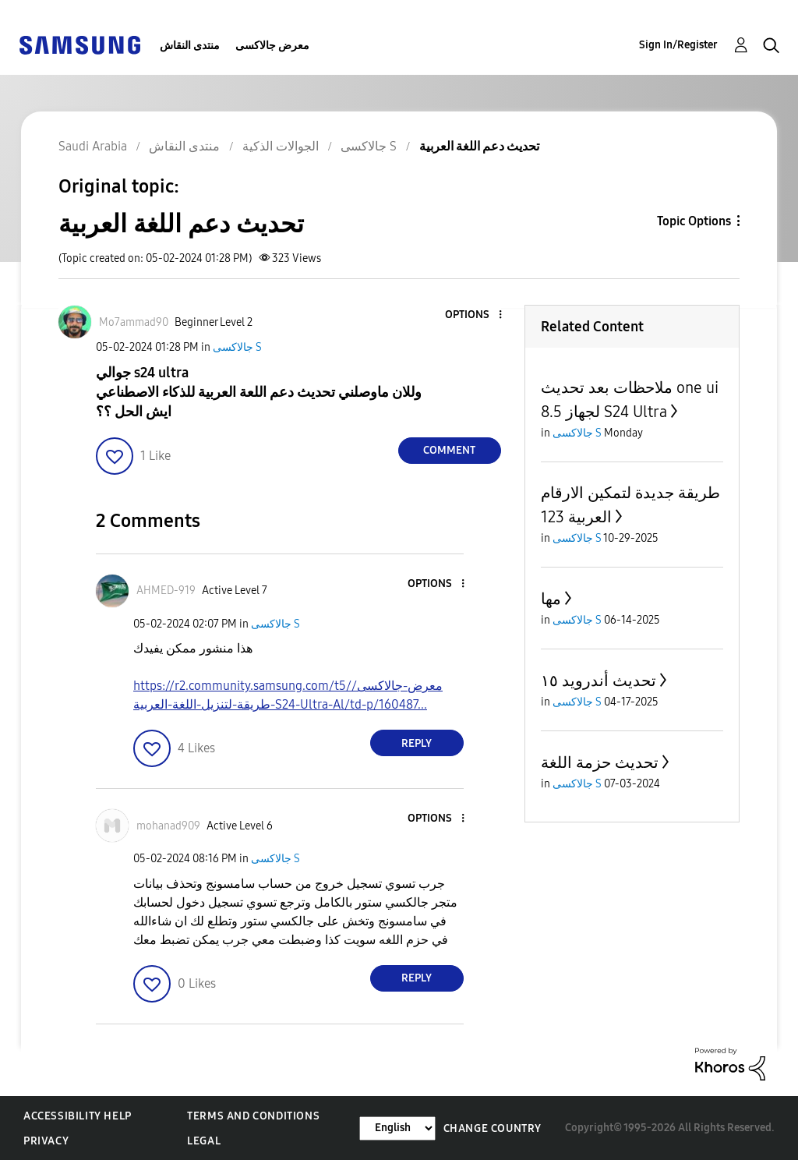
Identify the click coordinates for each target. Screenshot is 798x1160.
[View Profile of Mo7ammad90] (133, 322)
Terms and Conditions (253, 1116)
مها (551, 598)
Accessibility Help (77, 1116)
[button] (474, 315)
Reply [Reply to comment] (416, 743)
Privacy (46, 1141)
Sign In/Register (678, 44)
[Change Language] (397, 1128)
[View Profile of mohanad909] (168, 826)
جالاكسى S (237, 347)
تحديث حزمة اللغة (600, 762)
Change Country (492, 1128)
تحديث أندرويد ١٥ (598, 680)
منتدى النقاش (190, 45)
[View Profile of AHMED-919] (166, 590)
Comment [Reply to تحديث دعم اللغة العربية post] (449, 450)
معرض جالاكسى (272, 45)
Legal (204, 1141)
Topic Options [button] (694, 221)
